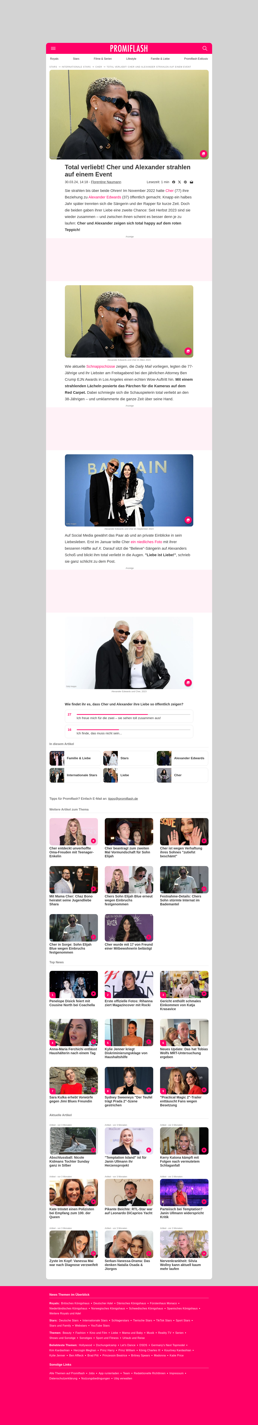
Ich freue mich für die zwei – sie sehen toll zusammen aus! (119, 718)
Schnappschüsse (100, 366)
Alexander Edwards (105, 197)
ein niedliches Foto (146, 542)
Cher (170, 190)
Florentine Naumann (106, 182)
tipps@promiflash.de (123, 798)
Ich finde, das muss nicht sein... (99, 733)
